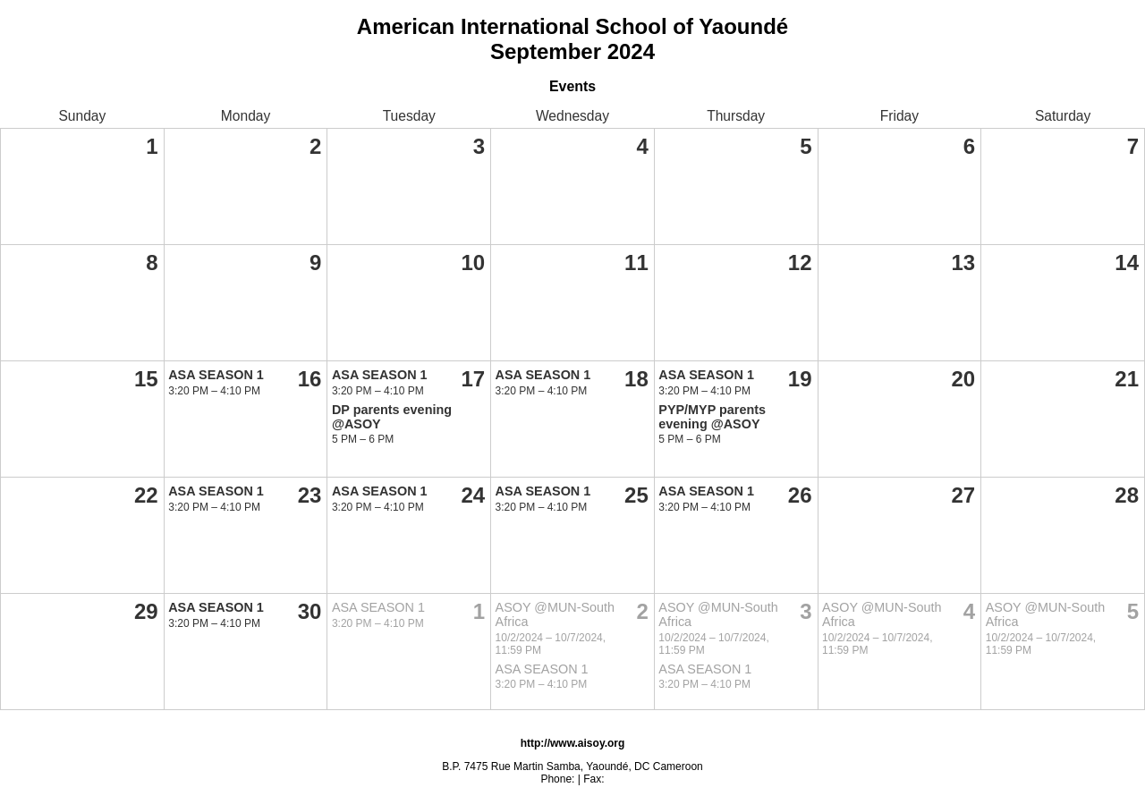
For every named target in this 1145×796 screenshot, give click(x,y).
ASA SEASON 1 (216, 375)
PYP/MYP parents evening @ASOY (712, 416)
